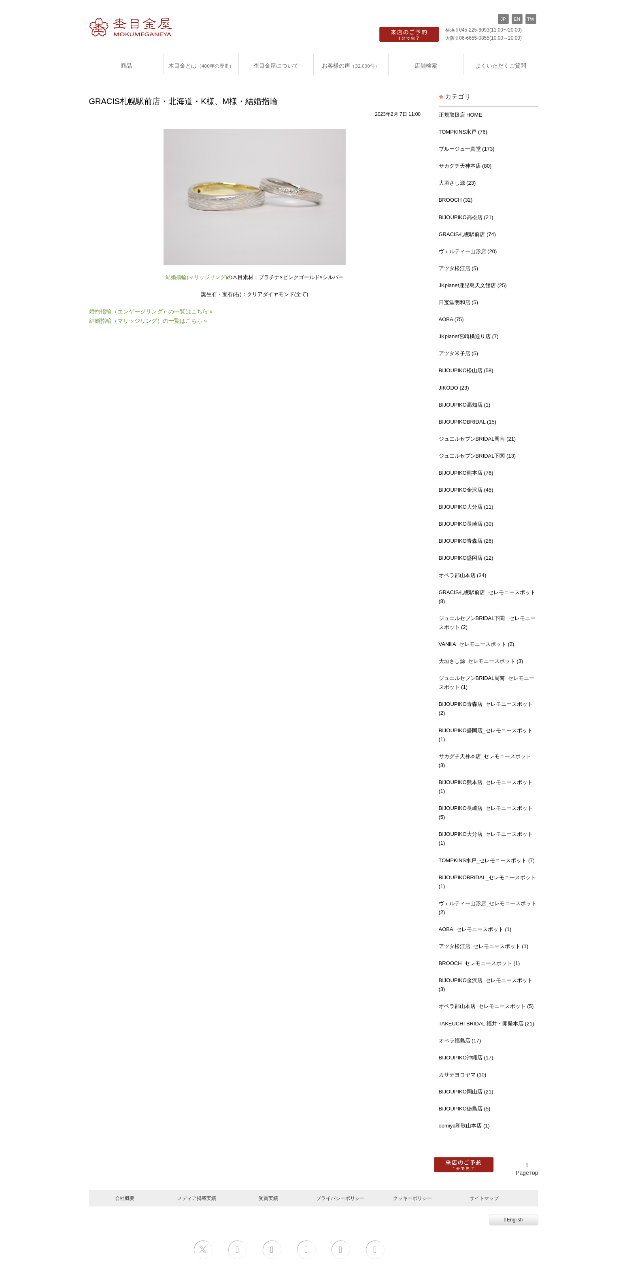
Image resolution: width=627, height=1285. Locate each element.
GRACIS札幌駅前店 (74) (467, 234)
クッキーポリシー (412, 1198)
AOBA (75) (451, 319)
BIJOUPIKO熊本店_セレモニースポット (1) (486, 786)
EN (517, 19)
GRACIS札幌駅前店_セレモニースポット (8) (487, 596)
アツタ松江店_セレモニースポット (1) (484, 946)
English (513, 1220)
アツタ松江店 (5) (458, 268)
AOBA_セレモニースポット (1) (475, 929)
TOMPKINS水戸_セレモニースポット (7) (487, 860)
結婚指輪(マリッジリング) (196, 277)
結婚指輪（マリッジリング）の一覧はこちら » (148, 321)
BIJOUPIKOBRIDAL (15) (468, 422)
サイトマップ (484, 1198)
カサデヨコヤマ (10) (463, 1075)
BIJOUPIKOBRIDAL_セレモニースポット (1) (487, 881)
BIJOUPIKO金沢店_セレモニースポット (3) (486, 984)
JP (503, 19)
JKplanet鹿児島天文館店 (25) (473, 285)
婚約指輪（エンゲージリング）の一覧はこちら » (151, 311)
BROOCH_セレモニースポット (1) (479, 963)
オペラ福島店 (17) (460, 1041)
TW (530, 19)
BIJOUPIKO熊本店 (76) (466, 473)
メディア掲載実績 (196, 1198)
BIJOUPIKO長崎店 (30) (466, 524)
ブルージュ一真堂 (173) (467, 149)
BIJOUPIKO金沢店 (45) (466, 490)
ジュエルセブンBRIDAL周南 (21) (477, 439)
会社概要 (124, 1198)
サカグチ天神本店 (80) (465, 166)
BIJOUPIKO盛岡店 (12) (466, 558)
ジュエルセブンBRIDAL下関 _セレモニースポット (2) (487, 622)
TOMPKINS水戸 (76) (463, 132)
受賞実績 (268, 1198)
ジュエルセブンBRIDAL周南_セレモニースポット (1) (486, 682)
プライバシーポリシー (340, 1198)
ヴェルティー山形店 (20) (468, 251)
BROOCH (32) (456, 200)
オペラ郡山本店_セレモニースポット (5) (486, 1006)
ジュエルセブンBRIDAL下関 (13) (477, 456)
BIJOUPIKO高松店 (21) (466, 217)
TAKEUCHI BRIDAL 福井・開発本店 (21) (486, 1024)
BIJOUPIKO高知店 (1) (465, 405)
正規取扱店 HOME (460, 115)
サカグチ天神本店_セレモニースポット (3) (485, 760)
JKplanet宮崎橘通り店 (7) (469, 336)
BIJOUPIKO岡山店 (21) (466, 1092)
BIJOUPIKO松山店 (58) (466, 370)
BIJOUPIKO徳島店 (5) (465, 1109)
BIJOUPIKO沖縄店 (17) (466, 1058)
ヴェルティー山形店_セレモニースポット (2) (487, 907)
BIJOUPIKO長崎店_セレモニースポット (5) (486, 812)
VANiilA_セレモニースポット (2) (476, 644)
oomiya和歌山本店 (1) (464, 1126)
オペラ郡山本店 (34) (463, 575)
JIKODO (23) (454, 388)
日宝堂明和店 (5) (458, 302)
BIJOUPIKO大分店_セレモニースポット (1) (486, 838)
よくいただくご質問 (500, 65)
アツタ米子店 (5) (458, 353)
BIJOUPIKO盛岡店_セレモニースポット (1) (486, 734)
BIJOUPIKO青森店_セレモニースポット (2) (486, 708)
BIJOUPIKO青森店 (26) (466, 541)
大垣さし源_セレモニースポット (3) (481, 661)
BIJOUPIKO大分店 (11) (466, 507)
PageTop (527, 1169)
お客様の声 (350, 65)
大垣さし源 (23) (457, 183)
